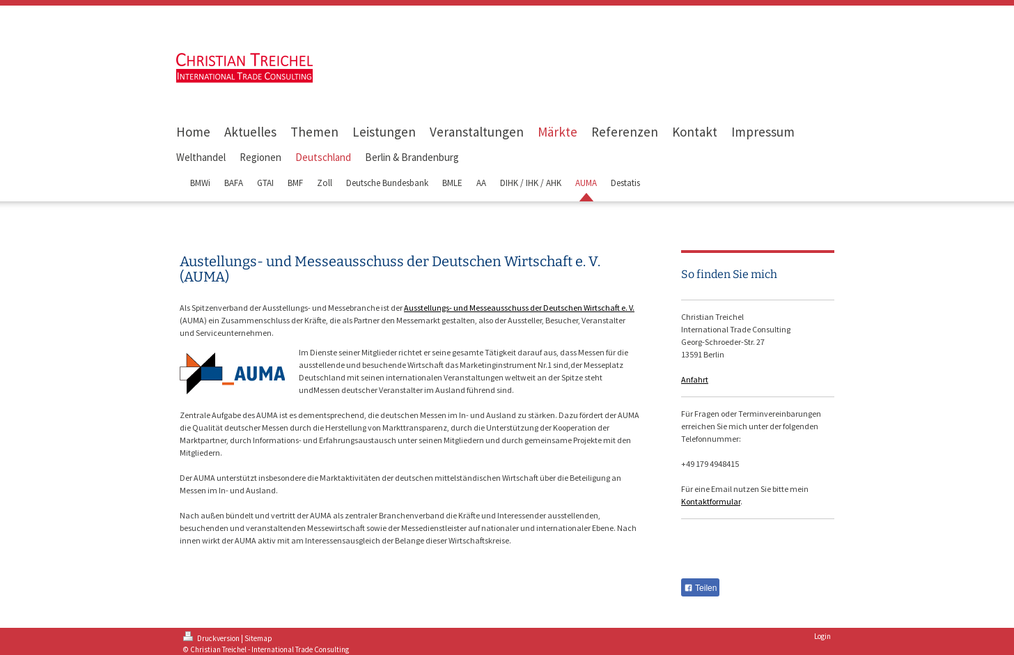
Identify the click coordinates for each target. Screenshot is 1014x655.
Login (822, 636)
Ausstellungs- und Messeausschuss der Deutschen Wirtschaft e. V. (519, 307)
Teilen (700, 588)
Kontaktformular (710, 501)
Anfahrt (694, 379)
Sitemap (258, 638)
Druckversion (212, 638)
